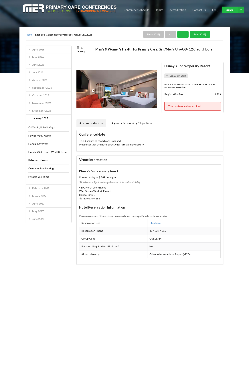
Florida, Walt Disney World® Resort (48, 151)
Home (29, 34)
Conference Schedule (136, 9)
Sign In (235, 10)
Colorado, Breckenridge (41, 168)
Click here (155, 222)
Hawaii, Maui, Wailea (39, 135)
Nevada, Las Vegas (39, 176)
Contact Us (199, 9)
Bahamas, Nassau (38, 160)
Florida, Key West (38, 143)
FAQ (215, 9)
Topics (159, 9)
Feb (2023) (199, 34)
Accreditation (177, 9)
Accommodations (91, 123)
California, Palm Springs (41, 127)
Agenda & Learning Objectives (132, 123)
